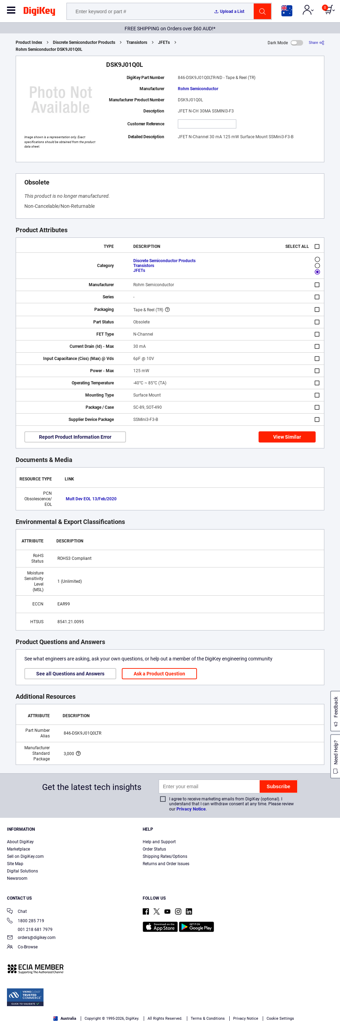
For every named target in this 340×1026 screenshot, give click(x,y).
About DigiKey (20, 841)
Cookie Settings (280, 1018)
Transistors (136, 42)
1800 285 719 (25, 921)
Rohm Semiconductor (198, 88)
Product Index (29, 42)
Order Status (154, 849)
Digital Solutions (22, 871)
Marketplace (18, 849)
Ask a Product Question (159, 673)
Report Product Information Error (75, 437)
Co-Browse (22, 947)
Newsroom (17, 878)
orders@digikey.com (31, 938)
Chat (17, 912)
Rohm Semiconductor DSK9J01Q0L (49, 49)
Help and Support (159, 841)
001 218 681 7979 (30, 929)
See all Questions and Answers (70, 673)
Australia (64, 1018)
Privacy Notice (191, 809)
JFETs (164, 42)
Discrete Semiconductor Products (84, 42)
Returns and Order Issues (166, 863)
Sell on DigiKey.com (25, 856)
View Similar (287, 437)
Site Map (15, 863)
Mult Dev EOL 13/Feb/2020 (91, 498)
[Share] (316, 42)
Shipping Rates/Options (165, 856)
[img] (39, 12)
